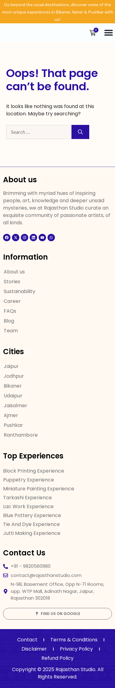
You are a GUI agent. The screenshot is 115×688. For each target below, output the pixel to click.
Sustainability (19, 291)
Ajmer (11, 415)
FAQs (10, 311)
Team (11, 330)
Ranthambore (21, 435)
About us (14, 271)
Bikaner (13, 385)
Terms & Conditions (74, 639)
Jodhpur (14, 376)
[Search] (80, 132)
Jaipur (11, 366)
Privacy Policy (76, 648)
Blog (9, 320)
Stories (12, 281)
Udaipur (13, 395)
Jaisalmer (15, 405)
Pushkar (13, 425)
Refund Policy (57, 658)
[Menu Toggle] (108, 32)
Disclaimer (34, 648)
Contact (27, 639)
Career (12, 301)
